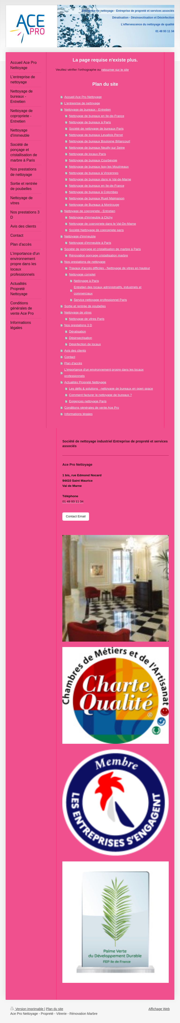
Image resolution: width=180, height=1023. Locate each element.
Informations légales (78, 414)
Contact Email (76, 516)
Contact (69, 357)
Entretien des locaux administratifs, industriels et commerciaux (108, 290)
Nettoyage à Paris (86, 281)
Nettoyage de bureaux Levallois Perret (96, 135)
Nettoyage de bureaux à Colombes (93, 192)
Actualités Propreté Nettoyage (85, 382)
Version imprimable (27, 1009)
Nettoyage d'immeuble (80, 236)
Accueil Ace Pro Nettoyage (83, 97)
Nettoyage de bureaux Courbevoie (93, 160)
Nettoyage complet (82, 274)
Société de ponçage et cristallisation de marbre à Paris (102, 249)
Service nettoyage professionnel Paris (100, 300)
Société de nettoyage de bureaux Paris (96, 128)
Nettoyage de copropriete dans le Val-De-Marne (102, 223)
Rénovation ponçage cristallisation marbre (98, 255)
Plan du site (54, 1009)
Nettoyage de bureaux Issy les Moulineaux (98, 166)
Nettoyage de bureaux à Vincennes (93, 173)
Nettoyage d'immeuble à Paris (90, 242)
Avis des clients (75, 350)
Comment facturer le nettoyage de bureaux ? (100, 395)
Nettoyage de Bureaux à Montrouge (94, 204)
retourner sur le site (115, 69)
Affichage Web (159, 1009)
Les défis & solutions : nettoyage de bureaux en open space (111, 388)
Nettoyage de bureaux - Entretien (87, 109)
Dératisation (77, 331)
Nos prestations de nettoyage (84, 262)
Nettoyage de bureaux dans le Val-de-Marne (100, 179)
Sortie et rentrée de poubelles (85, 306)
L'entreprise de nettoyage (82, 103)
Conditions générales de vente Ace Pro (91, 407)
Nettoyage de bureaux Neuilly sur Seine (97, 147)
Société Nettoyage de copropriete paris (96, 230)
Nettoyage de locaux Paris (87, 154)
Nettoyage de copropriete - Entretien (89, 211)
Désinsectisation (80, 338)
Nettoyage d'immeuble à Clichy (90, 217)
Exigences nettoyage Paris (87, 401)
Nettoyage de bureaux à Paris (90, 122)
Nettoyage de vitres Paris (86, 319)
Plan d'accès (73, 363)
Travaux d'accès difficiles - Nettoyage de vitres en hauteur (109, 268)
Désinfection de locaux (85, 344)
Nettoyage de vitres (77, 312)
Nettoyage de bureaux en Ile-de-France (96, 116)
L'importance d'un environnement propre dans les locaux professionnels (103, 373)
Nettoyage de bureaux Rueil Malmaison (96, 198)
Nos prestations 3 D (78, 325)
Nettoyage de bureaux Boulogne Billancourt (99, 141)
